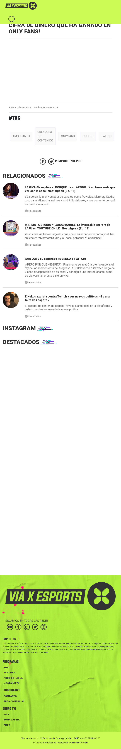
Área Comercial (14, 701)
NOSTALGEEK (11, 683)
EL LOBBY (9, 672)
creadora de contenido (45, 136)
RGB (6, 667)
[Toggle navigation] (11, 19)
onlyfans (68, 136)
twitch (106, 136)
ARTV (7, 725)
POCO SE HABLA (13, 678)
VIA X (6, 714)
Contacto (10, 696)
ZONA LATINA (12, 719)
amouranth (21, 136)
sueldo (88, 136)
